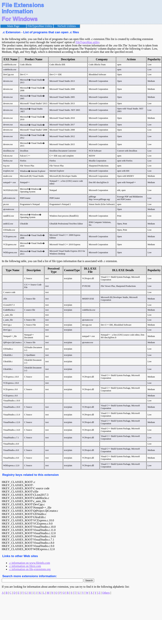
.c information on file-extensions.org (30, 569)
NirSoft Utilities (67, 26)
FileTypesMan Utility (40, 26)
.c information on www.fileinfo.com (29, 562)
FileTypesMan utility (87, 42)
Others (106, 592)
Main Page (13, 26)
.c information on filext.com (25, 566)
